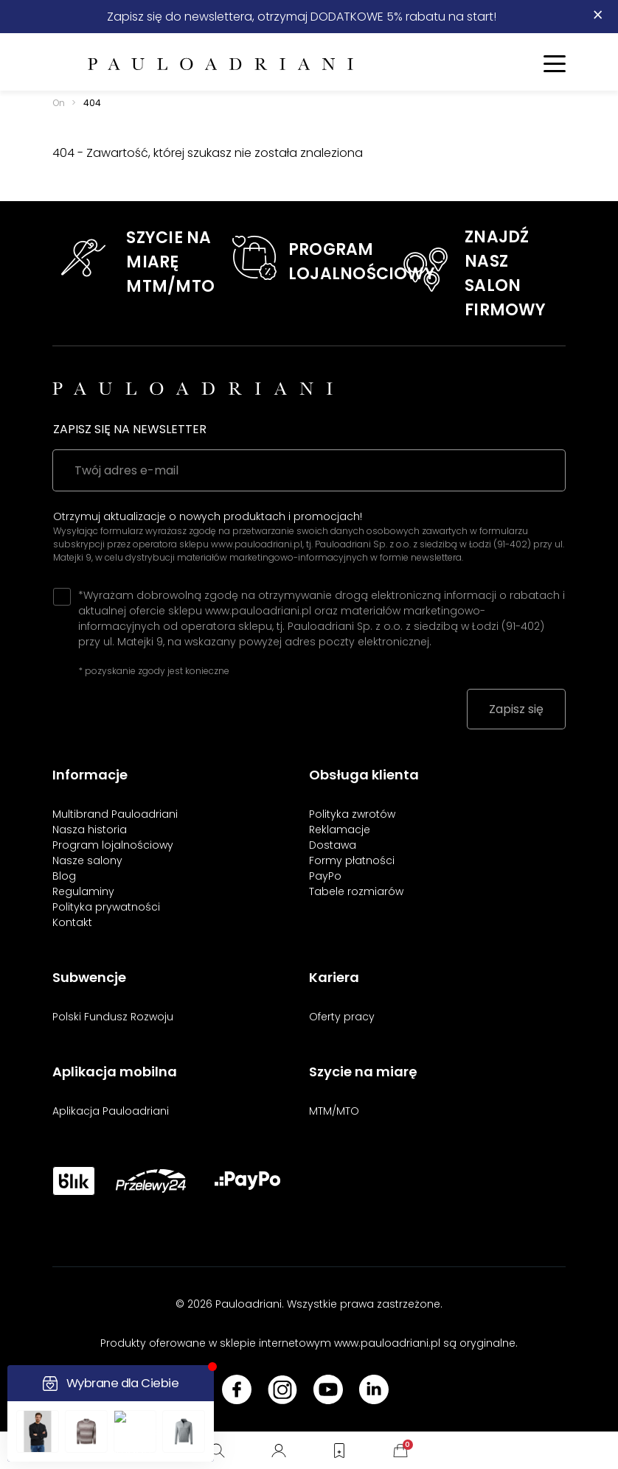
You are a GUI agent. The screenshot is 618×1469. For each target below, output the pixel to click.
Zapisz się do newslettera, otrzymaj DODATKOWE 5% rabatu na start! (301, 16)
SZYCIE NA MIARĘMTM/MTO (170, 262)
